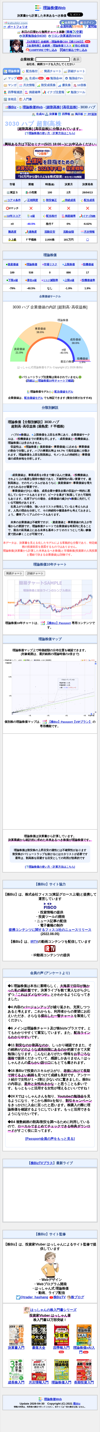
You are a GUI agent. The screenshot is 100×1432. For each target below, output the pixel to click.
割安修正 (51, 200)
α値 (33, 215)
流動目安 (49, 231)
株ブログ (75, 1297)
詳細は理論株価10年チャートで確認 (50, 380)
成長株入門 (16, 1382)
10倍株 (79, 85)
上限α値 (69, 280)
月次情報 (27, 85)
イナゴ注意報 (53, 92)
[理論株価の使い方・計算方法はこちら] (50, 133)
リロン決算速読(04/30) (64, 35)
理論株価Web (54, 8)
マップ (10, 78)
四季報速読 (13, 92)
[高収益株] (69, 107)
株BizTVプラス (42, 1163)
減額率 (50, 280)
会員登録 (69, 22)
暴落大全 (38, 1347)
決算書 (51, 114)
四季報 (64, 114)
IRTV (34, 941)
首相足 (10, 99)
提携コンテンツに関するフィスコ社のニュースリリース (50, 930)
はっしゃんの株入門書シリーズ (50, 1310)
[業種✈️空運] (74, 31)
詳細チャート (74, 71)
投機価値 (88, 264)
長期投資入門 (84, 1382)
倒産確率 (32, 92)
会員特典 (64, 26)
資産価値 (13, 264)
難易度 (12, 231)
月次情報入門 (39, 1382)
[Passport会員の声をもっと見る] (50, 1138)
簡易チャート (50, 71)
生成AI (31, 78)
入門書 (25, 99)
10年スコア (14, 215)
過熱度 (33, 231)
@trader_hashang (32, 1297)
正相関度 (32, 200)
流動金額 (68, 231)
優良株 (64, 85)
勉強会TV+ (74, 78)
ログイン (87, 22)
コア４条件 (14, 200)
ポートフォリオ (15, 26)
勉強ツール (76, 92)
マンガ (10, 85)
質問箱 (90, 26)
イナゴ (89, 215)
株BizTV (57, 1297)
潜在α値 (32, 280)
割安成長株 (46, 85)
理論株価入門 (61, 1382)
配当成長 (89, 200)
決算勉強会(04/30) (32, 35)
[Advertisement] (47, 781)
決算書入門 (16, 1347)
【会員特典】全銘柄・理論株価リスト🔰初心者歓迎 (57, 45)
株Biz (10, 107)
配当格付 (30, 71)
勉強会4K (54, 78)
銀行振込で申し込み (73, 50)
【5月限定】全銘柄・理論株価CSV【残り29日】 (55, 41)
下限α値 (13, 280)
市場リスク (50, 264)
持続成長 (70, 200)
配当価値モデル (62, 391)
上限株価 (69, 264)
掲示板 (77, 114)
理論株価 (11, 71)
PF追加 (90, 114)
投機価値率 (88, 280)
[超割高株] (53, 107)
